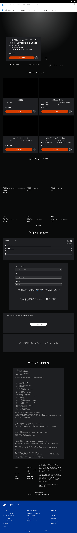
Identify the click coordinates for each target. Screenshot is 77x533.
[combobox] (38, 268)
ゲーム (6, 4)
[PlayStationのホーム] (2, 4)
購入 (33, 4)
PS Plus (18, 4)
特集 (28, 8)
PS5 (10, 4)
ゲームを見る (52, 8)
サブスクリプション (42, 8)
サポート (38, 4)
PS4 (14, 4)
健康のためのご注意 (43, 483)
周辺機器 (23, 4)
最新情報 (28, 4)
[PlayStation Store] (8, 8)
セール (33, 8)
